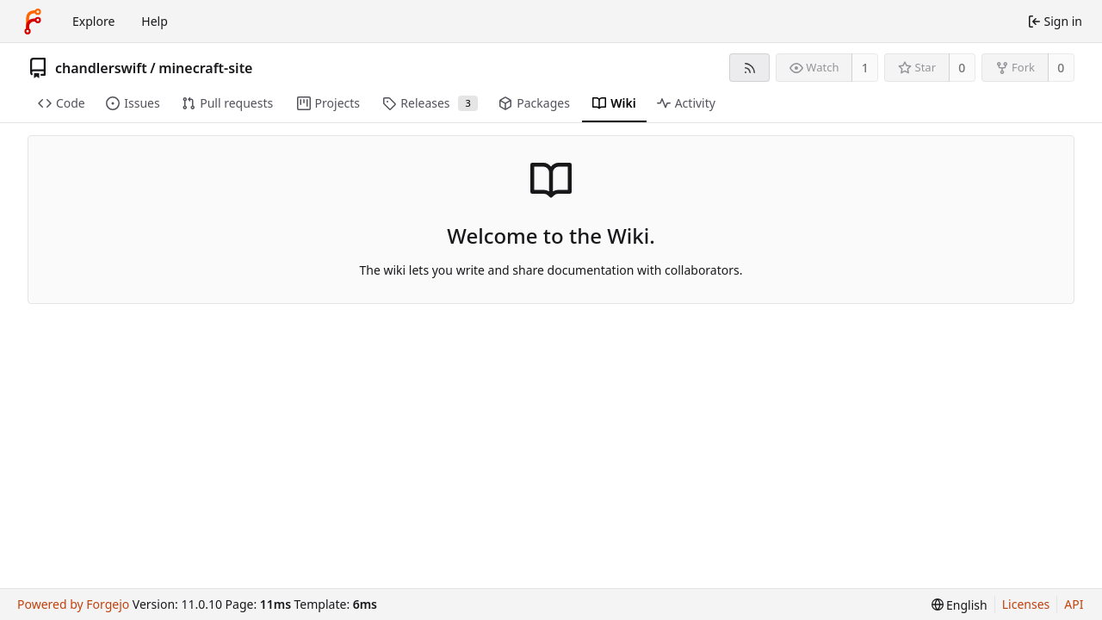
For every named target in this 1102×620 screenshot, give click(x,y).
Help (154, 21)
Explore (93, 21)
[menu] (959, 605)
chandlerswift (101, 68)
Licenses (1026, 604)
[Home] (33, 21)
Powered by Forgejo (73, 604)
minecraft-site (205, 68)
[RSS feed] (749, 67)
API (1073, 604)
